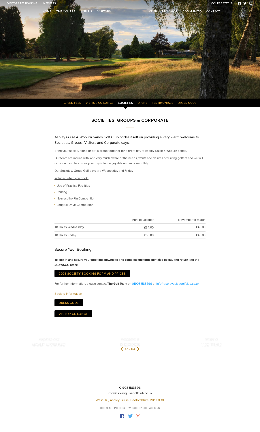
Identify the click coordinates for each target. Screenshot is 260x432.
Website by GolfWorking (144, 408)
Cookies (105, 408)
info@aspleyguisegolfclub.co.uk (177, 284)
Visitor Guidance (100, 103)
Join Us (86, 11)
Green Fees (72, 103)
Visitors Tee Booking (22, 3)
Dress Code (187, 103)
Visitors (104, 11)
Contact (213, 11)
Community (191, 11)
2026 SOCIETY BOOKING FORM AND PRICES (92, 274)
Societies (125, 103)
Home (46, 11)
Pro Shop (169, 11)
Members (49, 3)
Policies (119, 408)
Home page (130, 13)
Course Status (221, 3)
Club (153, 11)
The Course (65, 11)
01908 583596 (142, 284)
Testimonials (162, 103)
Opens (142, 103)
